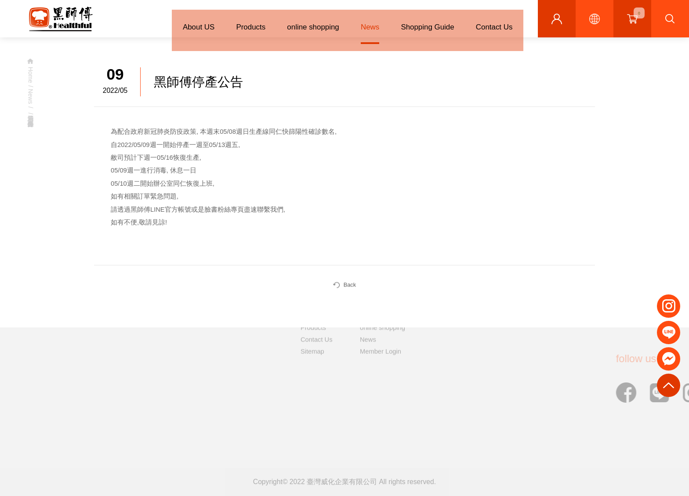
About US (185, 20)
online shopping (304, 20)
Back (344, 287)
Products (239, 20)
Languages (594, 18)
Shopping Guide (424, 20)
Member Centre (557, 18)
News (364, 20)
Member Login (380, 334)
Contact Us (493, 20)
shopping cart (639, 12)
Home (28, 75)
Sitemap (312, 334)
